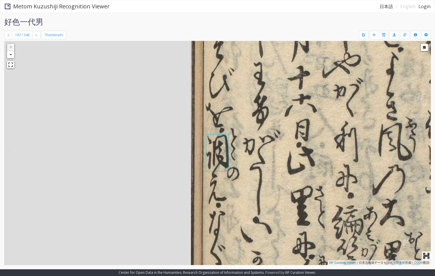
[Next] (36, 35)
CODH (418, 262)
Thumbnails (54, 35)
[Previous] (8, 35)
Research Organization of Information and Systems (223, 272)
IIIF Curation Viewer (342, 262)
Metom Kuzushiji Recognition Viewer (57, 6)
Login (424, 6)
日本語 (386, 6)
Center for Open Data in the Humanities (150, 272)
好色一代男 (23, 21)
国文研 (400, 262)
